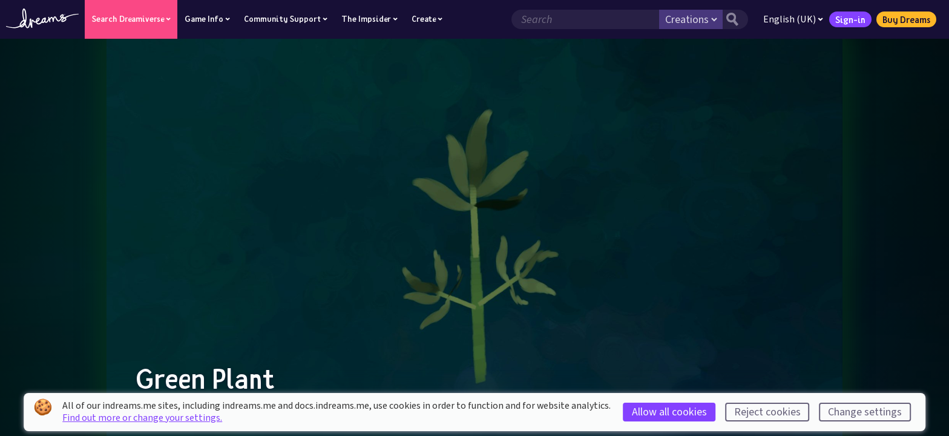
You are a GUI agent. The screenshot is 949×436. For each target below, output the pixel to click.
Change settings (865, 412)
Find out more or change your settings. (142, 418)
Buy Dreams (906, 19)
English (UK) (793, 19)
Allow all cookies (669, 412)
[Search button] (735, 19)
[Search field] (585, 19)
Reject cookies (767, 412)
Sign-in (850, 19)
